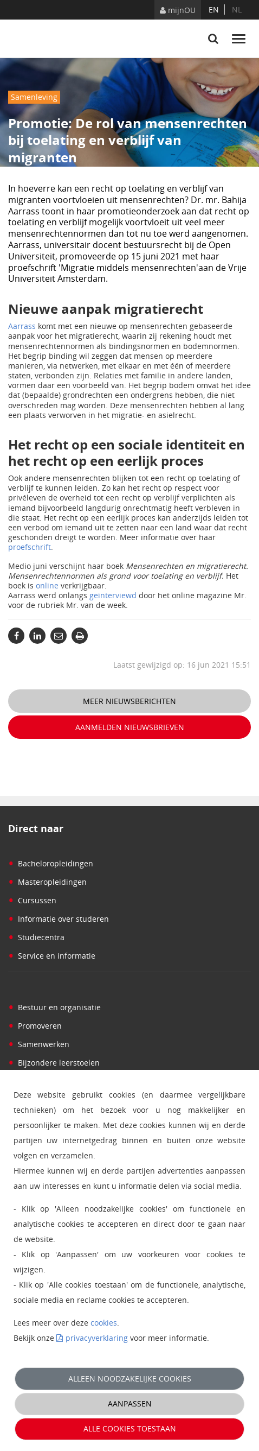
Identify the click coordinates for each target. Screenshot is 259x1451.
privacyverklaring (97, 1338)
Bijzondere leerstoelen (54, 1062)
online (47, 585)
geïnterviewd (113, 595)
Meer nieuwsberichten (129, 701)
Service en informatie (51, 956)
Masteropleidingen (47, 882)
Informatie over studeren (58, 919)
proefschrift (29, 547)
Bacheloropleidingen (50, 863)
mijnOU (178, 10)
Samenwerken (38, 1044)
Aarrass (22, 326)
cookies (103, 1322)
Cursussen (32, 900)
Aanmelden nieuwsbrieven (129, 727)
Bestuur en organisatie (54, 1007)
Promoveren (35, 1026)
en (214, 9)
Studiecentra (36, 937)
